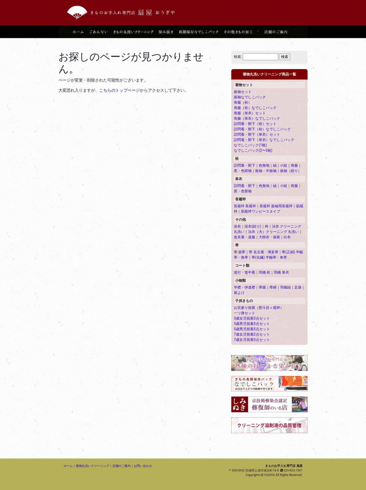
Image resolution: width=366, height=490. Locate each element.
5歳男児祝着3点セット (252, 324)
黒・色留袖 (243, 171)
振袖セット (243, 92)
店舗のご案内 (121, 466)
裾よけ (239, 293)
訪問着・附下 (244, 165)
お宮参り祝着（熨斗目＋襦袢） (259, 308)
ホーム (68, 466)
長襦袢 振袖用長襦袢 (276, 206)
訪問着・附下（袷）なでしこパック (262, 129)
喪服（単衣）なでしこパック (257, 118)
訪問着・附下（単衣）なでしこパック (264, 140)
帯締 (273, 287)
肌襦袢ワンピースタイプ (260, 211)
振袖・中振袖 (266, 171)
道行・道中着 (244, 272)
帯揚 (262, 287)
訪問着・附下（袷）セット (255, 124)
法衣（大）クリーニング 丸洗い (273, 232)
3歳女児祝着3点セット (252, 318)
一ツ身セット (244, 313)
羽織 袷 (264, 272)
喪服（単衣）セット (250, 113)
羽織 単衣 (281, 272)
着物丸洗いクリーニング (92, 466)
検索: (238, 57)
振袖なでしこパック (250, 97)
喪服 (294, 165)
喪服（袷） (243, 102)
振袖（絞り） (290, 171)
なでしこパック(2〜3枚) (253, 150)
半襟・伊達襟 (244, 287)
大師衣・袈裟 (269, 237)
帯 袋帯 (239, 252)
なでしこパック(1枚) (250, 145)
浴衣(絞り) (253, 226)
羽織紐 (285, 287)
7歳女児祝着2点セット (252, 334)
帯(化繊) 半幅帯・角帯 (269, 257)
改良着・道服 (244, 237)
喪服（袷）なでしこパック (255, 108)
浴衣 (237, 226)
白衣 (287, 237)
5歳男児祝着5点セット (252, 329)
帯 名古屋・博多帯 (263, 252)
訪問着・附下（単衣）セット (257, 134)
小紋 (283, 165)
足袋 (297, 287)
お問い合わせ (143, 466)
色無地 (264, 165)
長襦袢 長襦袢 (245, 206)
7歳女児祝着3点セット (252, 340)
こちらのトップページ (119, 90)
